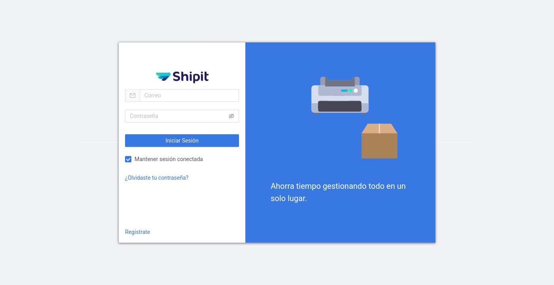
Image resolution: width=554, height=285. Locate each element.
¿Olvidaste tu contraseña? (156, 178)
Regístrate (137, 232)
